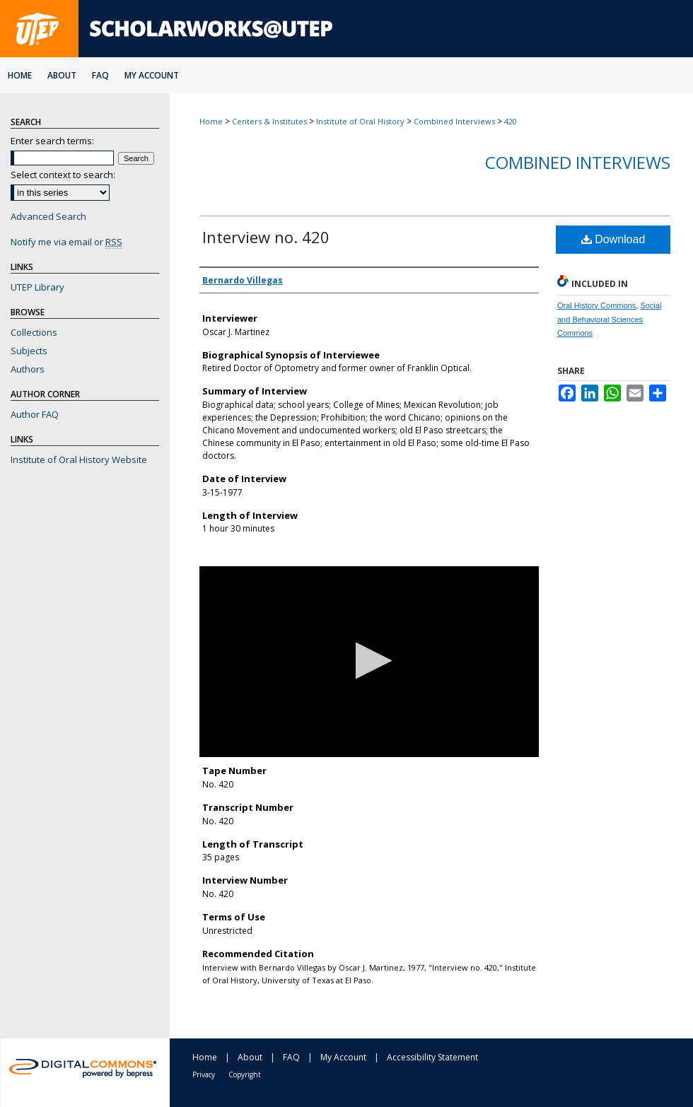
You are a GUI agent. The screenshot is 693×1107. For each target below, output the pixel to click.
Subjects (29, 350)
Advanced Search (48, 216)
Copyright (244, 1074)
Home (211, 121)
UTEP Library (37, 287)
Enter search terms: (52, 140)
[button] (369, 660)
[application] (369, 661)
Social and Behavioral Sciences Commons (609, 319)
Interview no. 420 (266, 236)
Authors (28, 369)
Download (613, 239)
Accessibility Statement (432, 1057)
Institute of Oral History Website (79, 459)
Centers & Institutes (269, 121)
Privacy (203, 1074)
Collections (34, 332)
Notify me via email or (66, 241)
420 (510, 121)
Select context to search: (63, 174)
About (250, 1057)
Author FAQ (35, 414)
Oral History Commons (596, 305)
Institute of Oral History (360, 121)
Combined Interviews (454, 121)
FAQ (291, 1057)
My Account (343, 1057)
